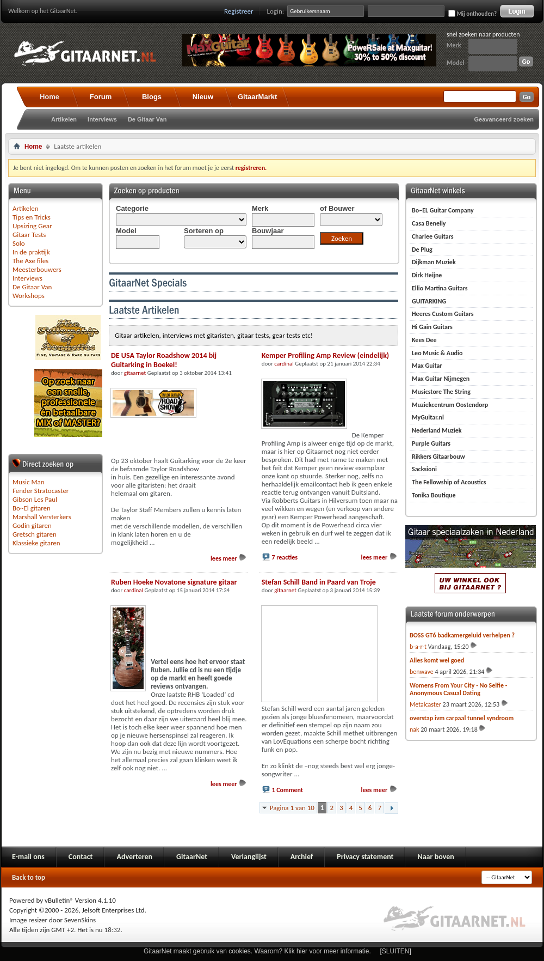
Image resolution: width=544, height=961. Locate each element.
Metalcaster (425, 704)
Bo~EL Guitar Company (443, 210)
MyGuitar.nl (428, 417)
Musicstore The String (441, 392)
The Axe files (30, 261)
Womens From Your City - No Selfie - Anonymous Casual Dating (458, 689)
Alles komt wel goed (437, 660)
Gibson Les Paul (35, 499)
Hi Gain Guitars (432, 327)
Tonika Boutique (434, 495)
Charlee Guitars (433, 236)
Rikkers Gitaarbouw (438, 456)
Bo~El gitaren (32, 508)
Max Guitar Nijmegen (440, 378)
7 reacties (284, 557)
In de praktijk (31, 252)
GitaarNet (191, 856)
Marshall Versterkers (42, 517)
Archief (301, 856)
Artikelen (64, 119)
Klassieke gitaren (36, 543)
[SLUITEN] (395, 951)
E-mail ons (28, 856)
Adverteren (134, 856)
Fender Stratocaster (41, 490)
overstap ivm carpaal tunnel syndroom (462, 718)
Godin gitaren (32, 525)
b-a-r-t (418, 646)
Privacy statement (365, 856)
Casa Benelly (429, 223)
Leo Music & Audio (437, 353)
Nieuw (203, 97)
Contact (81, 856)
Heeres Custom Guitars (443, 314)
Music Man (29, 482)
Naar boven (435, 856)
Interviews (102, 119)
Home (49, 97)
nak (414, 729)
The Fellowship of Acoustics (449, 482)
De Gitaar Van (147, 119)
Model (455, 62)
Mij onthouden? (472, 13)
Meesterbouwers (37, 269)
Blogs (152, 97)
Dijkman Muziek (434, 262)
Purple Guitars (431, 443)
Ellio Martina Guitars (440, 288)
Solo (19, 243)
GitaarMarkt (257, 97)
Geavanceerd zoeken (504, 119)
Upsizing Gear (32, 226)
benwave (422, 672)
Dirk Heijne (427, 275)
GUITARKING (429, 301)
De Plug (422, 249)
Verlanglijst (249, 856)
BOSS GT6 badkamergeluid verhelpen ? (462, 635)
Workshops (29, 295)
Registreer (239, 11)
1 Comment (287, 790)
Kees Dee (424, 340)
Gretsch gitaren (35, 534)
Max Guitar (427, 365)
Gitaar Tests (29, 234)
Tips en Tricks (32, 217)
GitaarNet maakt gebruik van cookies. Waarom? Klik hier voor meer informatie (256, 951)
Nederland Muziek (437, 430)
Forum (101, 97)
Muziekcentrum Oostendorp (450, 405)
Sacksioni (424, 469)
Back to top (28, 877)
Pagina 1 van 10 (292, 808)
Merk (454, 45)
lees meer (229, 558)
